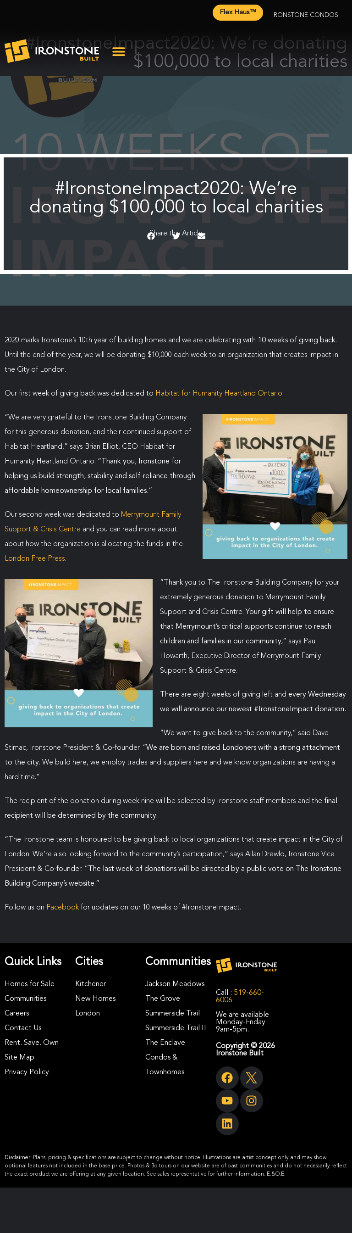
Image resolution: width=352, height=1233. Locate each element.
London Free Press (35, 559)
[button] (118, 51)
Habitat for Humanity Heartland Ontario (218, 393)
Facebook (62, 907)
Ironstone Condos (305, 15)
